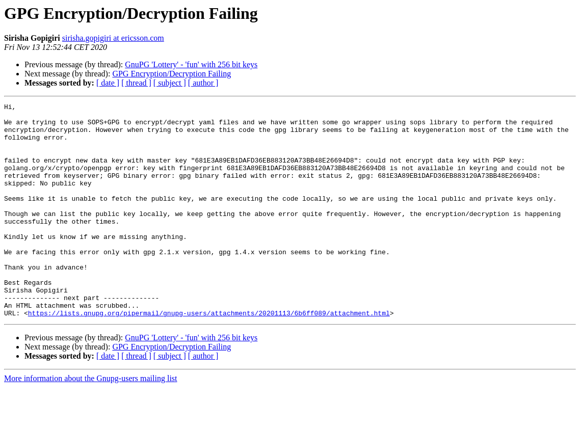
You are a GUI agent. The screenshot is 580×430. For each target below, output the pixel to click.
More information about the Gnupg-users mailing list (90, 421)
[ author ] (203, 82)
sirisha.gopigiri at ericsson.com (113, 38)
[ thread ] (136, 82)
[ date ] (107, 82)
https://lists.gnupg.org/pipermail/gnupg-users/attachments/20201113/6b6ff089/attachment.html (209, 355)
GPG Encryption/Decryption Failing (171, 73)
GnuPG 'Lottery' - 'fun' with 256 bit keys (191, 64)
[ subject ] (169, 82)
